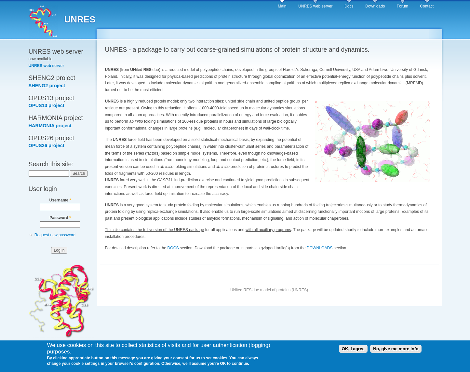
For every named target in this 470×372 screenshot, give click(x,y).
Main (282, 6)
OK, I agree (353, 350)
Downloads (375, 6)
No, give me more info (395, 350)
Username (60, 200)
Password (60, 217)
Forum (402, 6)
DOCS (173, 248)
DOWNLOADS (320, 248)
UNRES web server (315, 6)
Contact (427, 6)
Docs (349, 6)
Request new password (54, 235)
